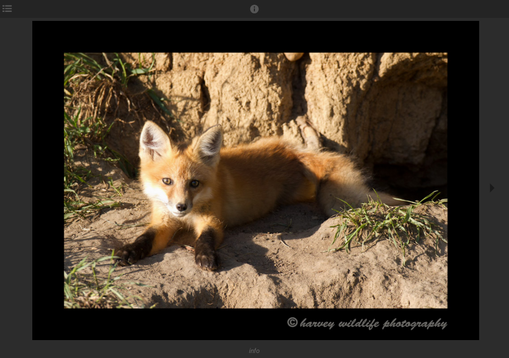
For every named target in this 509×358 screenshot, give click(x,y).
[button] (254, 13)
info (254, 351)
